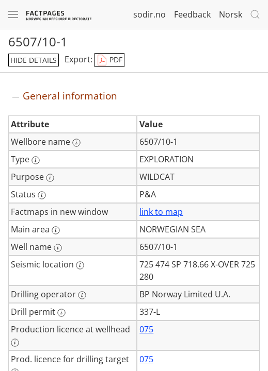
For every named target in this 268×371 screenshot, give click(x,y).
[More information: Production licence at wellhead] (15, 343)
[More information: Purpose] (50, 178)
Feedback (192, 14)
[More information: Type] (35, 160)
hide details (33, 60)
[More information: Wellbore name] (76, 143)
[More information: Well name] (58, 248)
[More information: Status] (42, 195)
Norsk (230, 14)
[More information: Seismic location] (80, 265)
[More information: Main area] (56, 230)
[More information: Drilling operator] (82, 295)
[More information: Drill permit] (61, 313)
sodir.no (149, 14)
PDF (109, 60)
